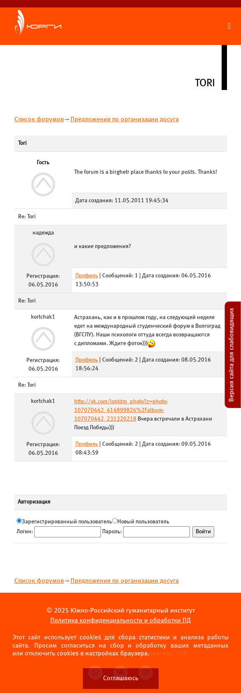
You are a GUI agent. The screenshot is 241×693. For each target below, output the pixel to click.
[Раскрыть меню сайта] (229, 26)
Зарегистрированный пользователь (67, 522)
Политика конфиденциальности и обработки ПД (120, 620)
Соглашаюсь (120, 678)
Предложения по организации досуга (124, 119)
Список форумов (39, 119)
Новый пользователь (143, 522)
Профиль (86, 276)
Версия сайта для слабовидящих (232, 354)
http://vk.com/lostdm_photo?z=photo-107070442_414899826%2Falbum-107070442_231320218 (121, 410)
